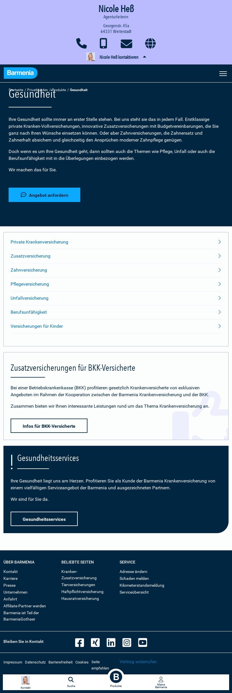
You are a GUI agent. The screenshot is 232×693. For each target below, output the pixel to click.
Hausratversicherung (80, 598)
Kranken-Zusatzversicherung (79, 574)
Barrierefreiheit (60, 662)
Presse (9, 585)
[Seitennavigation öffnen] (223, 73)
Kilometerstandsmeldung (142, 585)
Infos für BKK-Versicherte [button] (49, 426)
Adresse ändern (133, 571)
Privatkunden (37, 90)
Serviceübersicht (134, 592)
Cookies (82, 662)
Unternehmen (15, 592)
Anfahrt (10, 599)
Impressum (12, 662)
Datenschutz (35, 662)
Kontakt (10, 571)
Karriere (10, 578)
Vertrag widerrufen (138, 661)
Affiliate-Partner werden (24, 606)
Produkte (59, 90)
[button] (116, 57)
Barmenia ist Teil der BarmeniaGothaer (21, 615)
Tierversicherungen (78, 584)
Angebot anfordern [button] (44, 195)
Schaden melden (134, 578)
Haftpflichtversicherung (82, 591)
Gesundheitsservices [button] (44, 519)
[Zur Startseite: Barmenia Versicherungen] (20, 74)
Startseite (16, 90)
